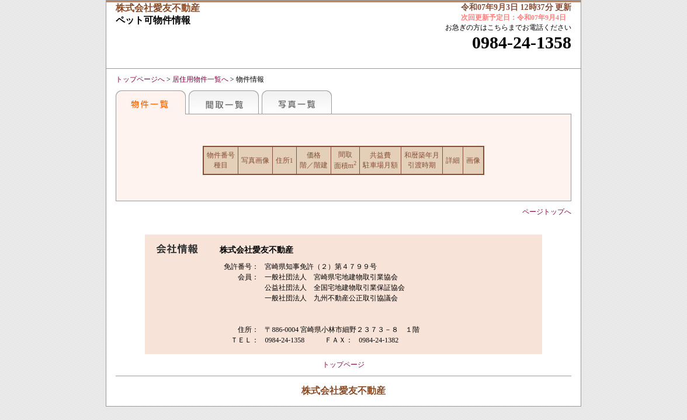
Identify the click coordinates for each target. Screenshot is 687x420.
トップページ (343, 364)
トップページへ (140, 79)
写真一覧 (297, 102)
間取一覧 (224, 102)
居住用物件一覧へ (200, 79)
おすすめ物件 (151, 102)
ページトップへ (546, 212)
